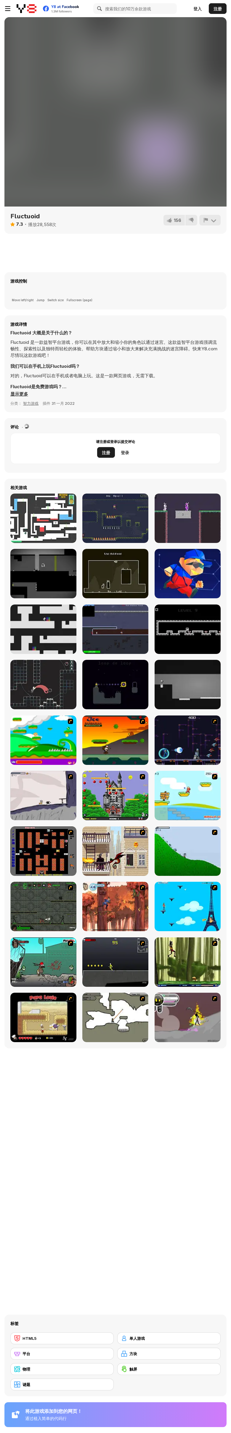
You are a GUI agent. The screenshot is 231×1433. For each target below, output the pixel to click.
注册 (218, 8)
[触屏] (169, 1369)
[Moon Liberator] (115, 629)
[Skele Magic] (115, 684)
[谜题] (62, 1384)
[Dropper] (43, 629)
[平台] (62, 1354)
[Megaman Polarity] (188, 740)
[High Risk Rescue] (115, 851)
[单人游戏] (169, 1338)
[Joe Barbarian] (115, 740)
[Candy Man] (43, 740)
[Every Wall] (115, 573)
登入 (197, 8)
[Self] (43, 684)
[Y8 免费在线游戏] (26, 8)
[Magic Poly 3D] (188, 573)
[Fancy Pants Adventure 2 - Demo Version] (188, 851)
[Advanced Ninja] (115, 1017)
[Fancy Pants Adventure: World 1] (43, 795)
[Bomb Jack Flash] (115, 795)
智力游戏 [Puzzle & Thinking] (30, 403)
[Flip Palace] (188, 684)
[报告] (210, 220)
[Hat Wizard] (188, 518)
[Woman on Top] (188, 906)
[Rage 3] (188, 1017)
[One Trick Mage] (115, 518)
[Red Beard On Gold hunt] (188, 795)
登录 (125, 452)
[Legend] (188, 629)
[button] (19, 394)
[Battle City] (43, 851)
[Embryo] (43, 573)
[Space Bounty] (43, 906)
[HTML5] (62, 1338)
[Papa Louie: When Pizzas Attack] (43, 1017)
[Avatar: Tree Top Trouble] (115, 906)
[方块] (169, 1354)
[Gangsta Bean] (43, 962)
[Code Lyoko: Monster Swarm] (188, 962)
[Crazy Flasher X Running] (115, 962)
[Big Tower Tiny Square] (43, 518)
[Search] (98, 8)
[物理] (62, 1369)
